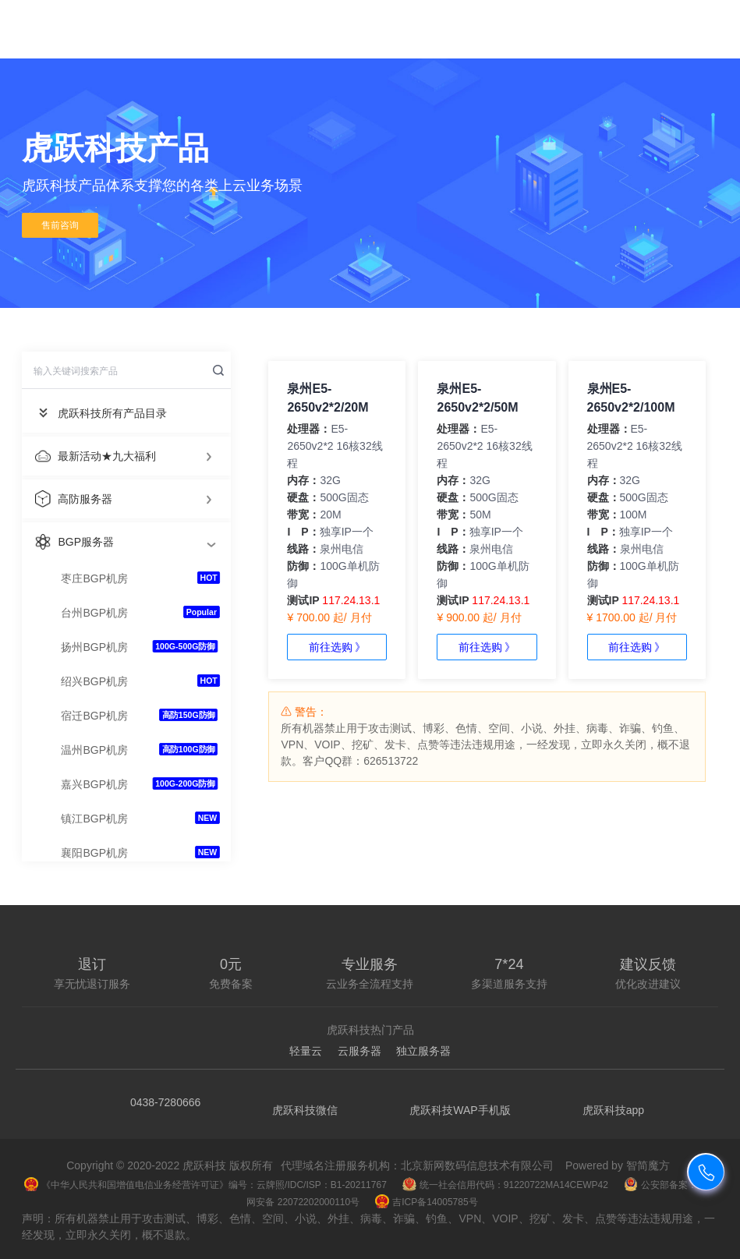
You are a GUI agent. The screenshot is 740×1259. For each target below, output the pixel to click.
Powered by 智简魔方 (617, 1165)
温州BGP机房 (94, 750)
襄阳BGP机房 (94, 853)
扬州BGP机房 (94, 647)
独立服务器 (423, 1051)
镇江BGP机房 (94, 818)
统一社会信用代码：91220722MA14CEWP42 (505, 1184)
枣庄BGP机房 (94, 578)
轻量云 (305, 1051)
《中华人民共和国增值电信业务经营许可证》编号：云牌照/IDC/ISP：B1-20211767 (205, 1184)
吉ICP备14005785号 (426, 1202)
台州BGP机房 (94, 613)
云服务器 (359, 1051)
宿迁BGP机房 (94, 715)
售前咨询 (60, 225)
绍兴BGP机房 (94, 681)
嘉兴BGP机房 (94, 784)
